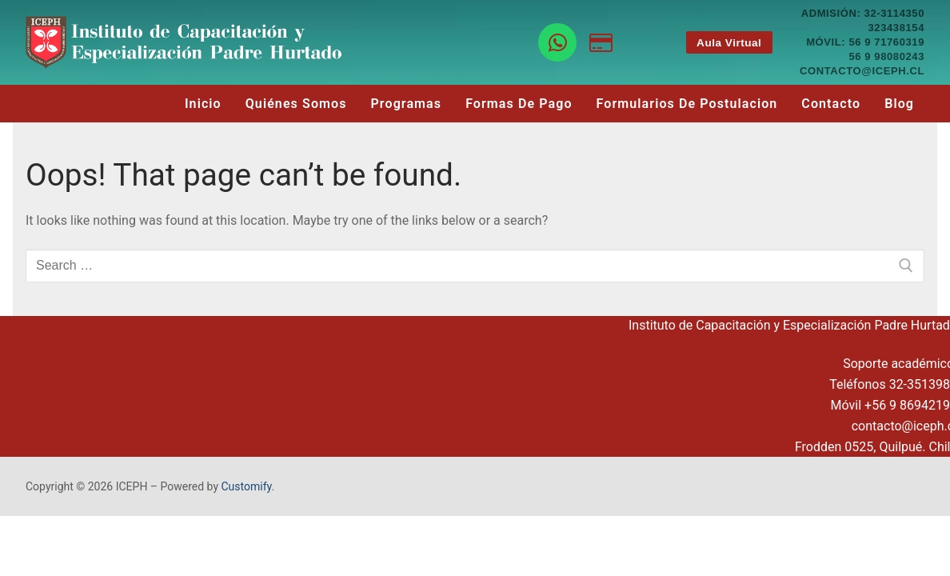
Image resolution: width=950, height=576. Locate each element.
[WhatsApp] (557, 42)
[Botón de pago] (601, 42)
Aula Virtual (729, 43)
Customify (247, 486)
